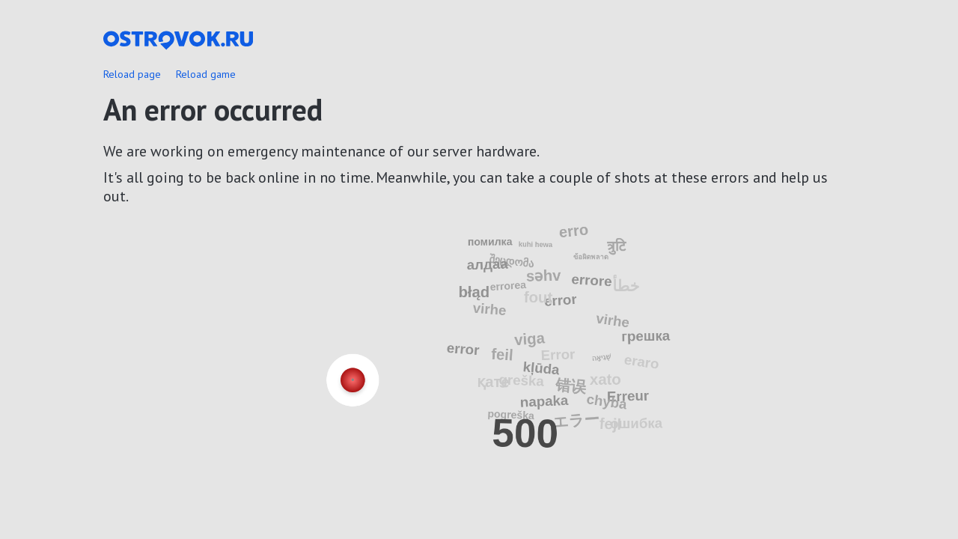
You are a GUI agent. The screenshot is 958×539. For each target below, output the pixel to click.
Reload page (132, 74)
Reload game (206, 74)
